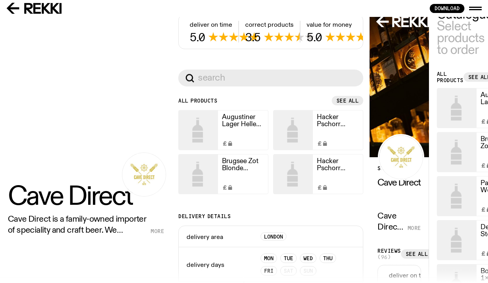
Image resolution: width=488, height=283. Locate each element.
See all (220, 252)
